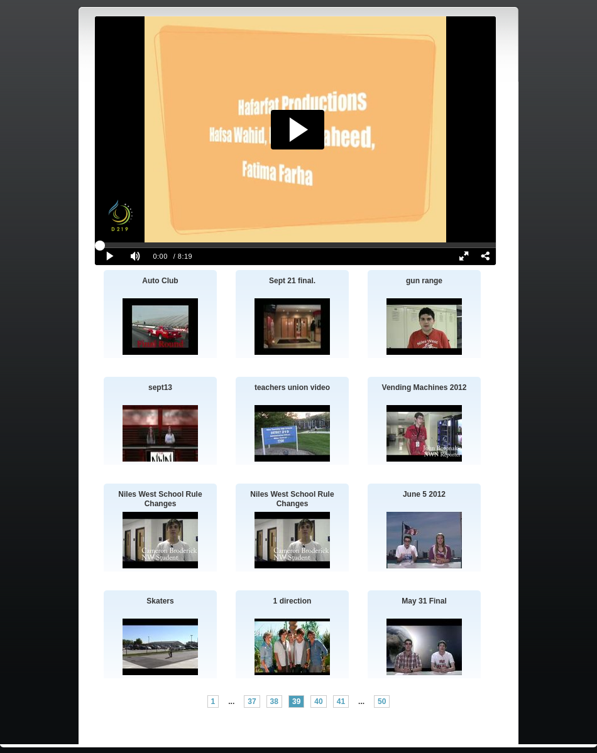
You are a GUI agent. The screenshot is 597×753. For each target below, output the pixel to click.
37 (252, 701)
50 (382, 701)
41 (341, 701)
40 (318, 701)
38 (274, 701)
